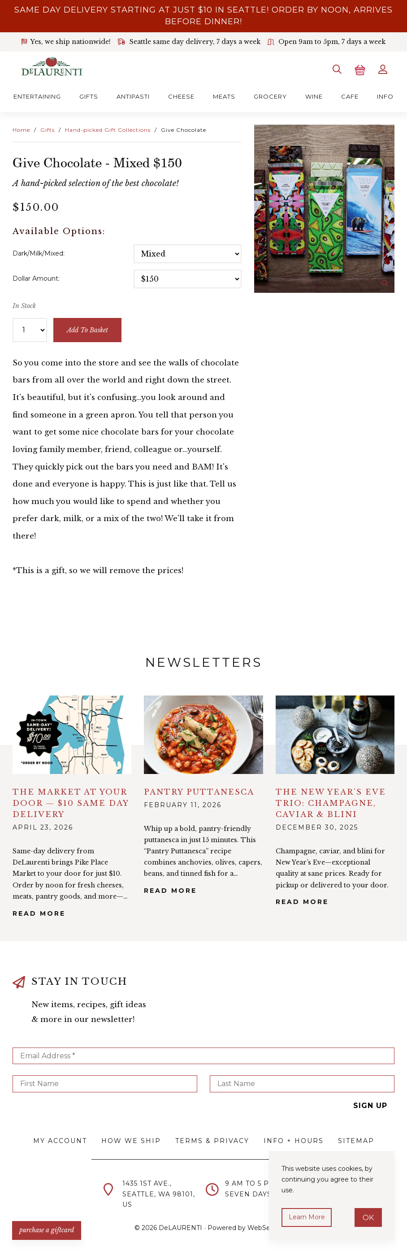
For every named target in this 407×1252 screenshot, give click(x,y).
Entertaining (37, 95)
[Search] (336, 69)
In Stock (24, 305)
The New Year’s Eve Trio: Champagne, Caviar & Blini (331, 802)
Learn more (307, 1217)
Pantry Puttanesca (199, 791)
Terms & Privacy (212, 1140)
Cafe (350, 95)
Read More (39, 913)
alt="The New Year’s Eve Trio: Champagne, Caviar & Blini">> (335, 734)
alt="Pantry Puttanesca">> (203, 734)
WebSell (260, 1227)
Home (21, 129)
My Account (60, 1140)
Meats (224, 95)
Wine (314, 95)
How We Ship (131, 1140)
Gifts (88, 95)
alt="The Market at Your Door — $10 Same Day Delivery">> (72, 734)
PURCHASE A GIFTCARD (47, 1230)
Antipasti (133, 95)
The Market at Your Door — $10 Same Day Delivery (71, 802)
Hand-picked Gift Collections (108, 129)
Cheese (181, 95)
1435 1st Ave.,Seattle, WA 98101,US (158, 1194)
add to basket (87, 329)
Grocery (270, 95)
